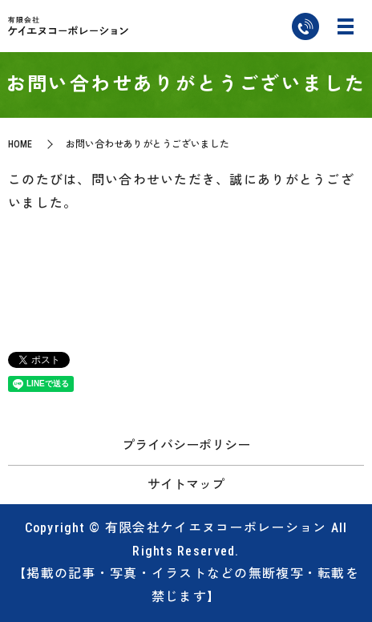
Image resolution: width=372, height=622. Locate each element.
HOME (20, 144)
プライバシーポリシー (186, 445)
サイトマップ (186, 484)
